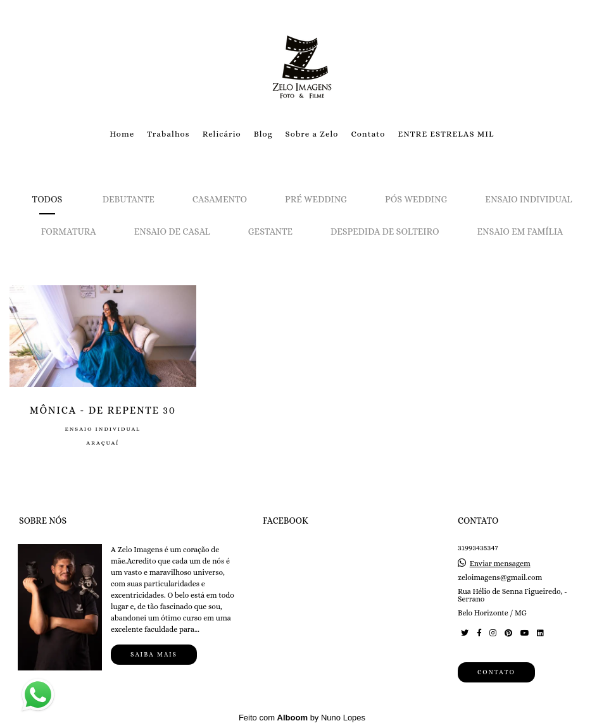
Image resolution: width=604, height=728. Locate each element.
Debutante (128, 199)
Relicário (222, 134)
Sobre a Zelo (312, 134)
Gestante (270, 231)
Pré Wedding (316, 199)
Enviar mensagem (500, 563)
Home (122, 134)
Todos (47, 199)
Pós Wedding (416, 199)
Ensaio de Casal (172, 231)
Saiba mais (153, 654)
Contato (368, 134)
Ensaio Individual (528, 199)
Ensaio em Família (520, 231)
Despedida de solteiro (384, 231)
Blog (263, 134)
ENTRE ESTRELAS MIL (446, 134)
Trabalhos (168, 134)
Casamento (219, 199)
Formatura (68, 231)
